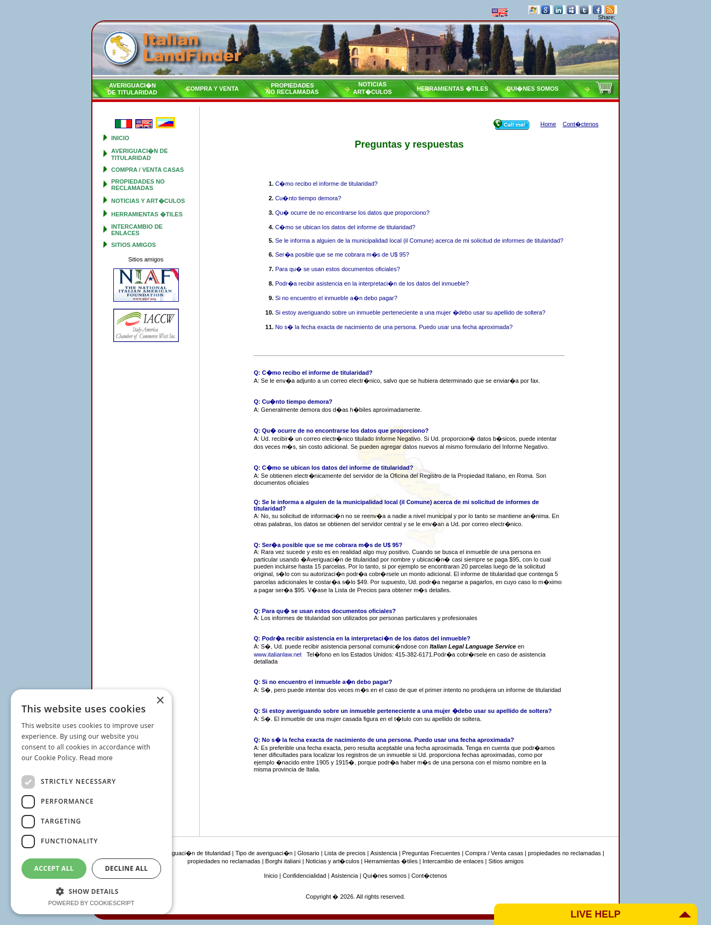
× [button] (160, 701)
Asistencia (384, 853)
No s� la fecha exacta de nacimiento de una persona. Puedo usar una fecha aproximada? (393, 327)
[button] (91, 891)
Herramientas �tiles (452, 88)
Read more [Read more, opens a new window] (96, 758)
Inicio (120, 138)
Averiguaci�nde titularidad (132, 89)
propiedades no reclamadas (138, 184)
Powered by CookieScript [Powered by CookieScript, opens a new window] (91, 903)
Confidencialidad (304, 875)
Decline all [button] (126, 868)
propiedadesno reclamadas (292, 88)
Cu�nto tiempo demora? (308, 198)
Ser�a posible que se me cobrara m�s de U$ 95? (342, 254)
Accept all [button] (54, 868)
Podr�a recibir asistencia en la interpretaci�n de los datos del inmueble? (372, 283)
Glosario (309, 853)
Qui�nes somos (532, 88)
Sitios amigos (133, 245)
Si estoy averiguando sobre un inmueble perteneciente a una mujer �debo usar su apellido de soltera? (410, 312)
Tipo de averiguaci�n (264, 853)
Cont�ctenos (429, 875)
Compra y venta (212, 88)
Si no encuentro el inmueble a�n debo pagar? (336, 298)
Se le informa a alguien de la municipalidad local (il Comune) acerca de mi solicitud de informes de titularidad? (419, 240)
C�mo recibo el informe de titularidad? (326, 183)
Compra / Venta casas (147, 169)
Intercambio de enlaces (137, 229)
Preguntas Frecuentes (431, 853)
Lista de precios (345, 853)
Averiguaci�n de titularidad (139, 154)
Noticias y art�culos (148, 201)
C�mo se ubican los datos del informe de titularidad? (345, 227)
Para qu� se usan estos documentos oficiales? (337, 269)
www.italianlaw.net (277, 654)
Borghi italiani (283, 861)
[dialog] (91, 801)
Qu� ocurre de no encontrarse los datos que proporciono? (352, 212)
